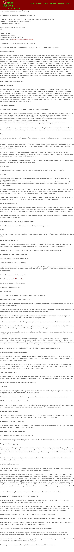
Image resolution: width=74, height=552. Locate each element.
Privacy (50, 550)
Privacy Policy (19, 276)
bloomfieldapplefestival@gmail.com (22, 36)
